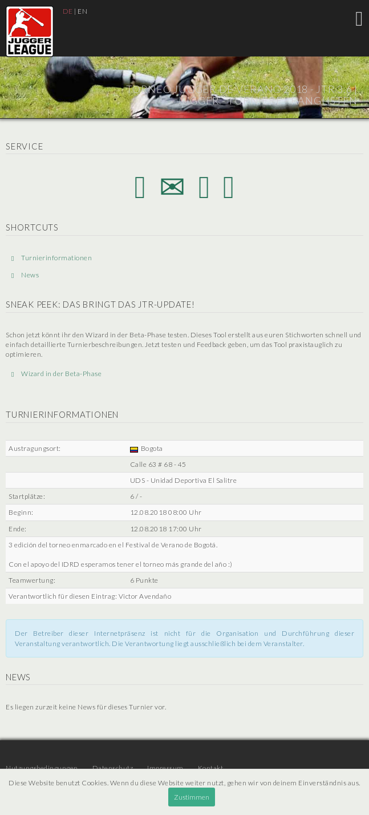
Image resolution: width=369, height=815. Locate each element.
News (25, 275)
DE (68, 11)
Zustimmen (191, 797)
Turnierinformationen (51, 257)
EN (82, 11)
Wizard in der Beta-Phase (56, 373)
